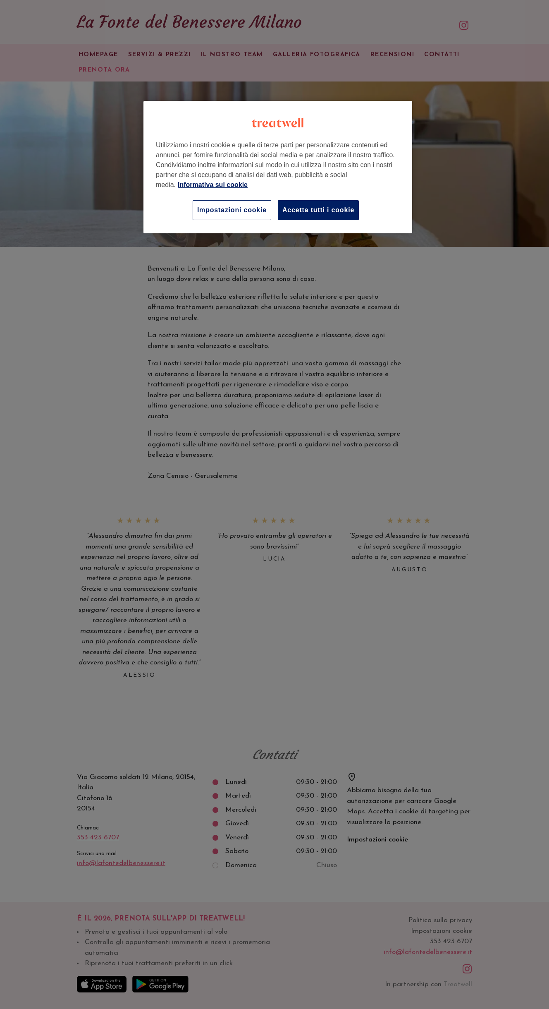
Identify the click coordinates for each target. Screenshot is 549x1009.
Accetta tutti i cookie (318, 209)
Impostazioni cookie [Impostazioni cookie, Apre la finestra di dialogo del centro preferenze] (232, 209)
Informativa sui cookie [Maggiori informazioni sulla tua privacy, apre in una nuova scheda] (213, 184)
